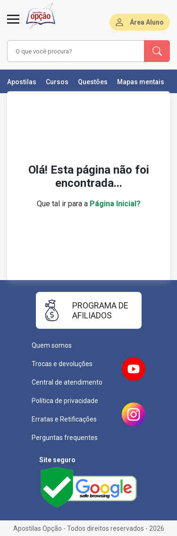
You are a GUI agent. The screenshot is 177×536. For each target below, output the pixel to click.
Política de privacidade (65, 400)
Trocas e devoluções (62, 364)
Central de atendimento (67, 382)
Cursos (57, 82)
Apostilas (21, 82)
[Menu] (13, 24)
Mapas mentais (140, 82)
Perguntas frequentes (65, 437)
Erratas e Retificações (64, 419)
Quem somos (52, 345)
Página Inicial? (115, 203)
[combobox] (76, 51)
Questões (93, 82)
